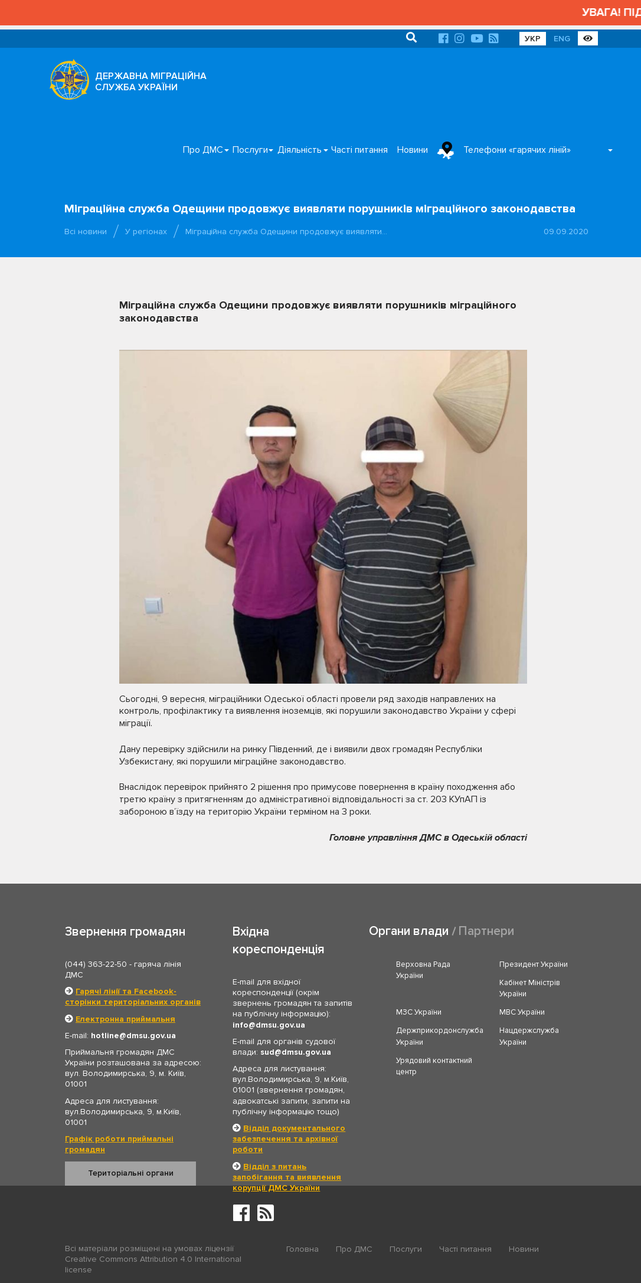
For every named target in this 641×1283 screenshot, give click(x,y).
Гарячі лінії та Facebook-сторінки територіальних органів (133, 996)
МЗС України (418, 1012)
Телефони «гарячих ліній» (517, 150)
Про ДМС (203, 150)
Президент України (533, 964)
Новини (412, 150)
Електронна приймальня (125, 1019)
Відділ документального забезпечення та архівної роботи (289, 1138)
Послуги (250, 150)
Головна (302, 1249)
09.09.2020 (566, 232)
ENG (562, 39)
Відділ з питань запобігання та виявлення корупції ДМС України (287, 1177)
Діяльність (299, 150)
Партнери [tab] (486, 931)
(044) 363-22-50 (96, 964)
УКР (533, 39)
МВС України (522, 1012)
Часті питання (359, 150)
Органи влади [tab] (409, 931)
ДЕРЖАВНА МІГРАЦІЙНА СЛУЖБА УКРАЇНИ (151, 81)
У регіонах (146, 232)
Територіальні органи (131, 1173)
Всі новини (85, 232)
